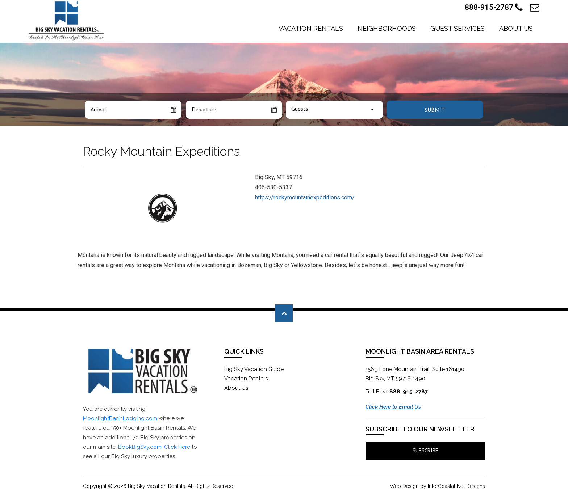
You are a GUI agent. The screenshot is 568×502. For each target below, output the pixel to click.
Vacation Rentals (311, 28)
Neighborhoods (387, 28)
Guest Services (457, 28)
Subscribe (425, 450)
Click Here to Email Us (393, 407)
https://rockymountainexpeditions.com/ (305, 197)
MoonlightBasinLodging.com (120, 418)
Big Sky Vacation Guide (254, 369)
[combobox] (334, 110)
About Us (516, 28)
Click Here (177, 447)
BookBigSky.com (140, 447)
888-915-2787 (494, 7)
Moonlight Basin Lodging (66, 21)
